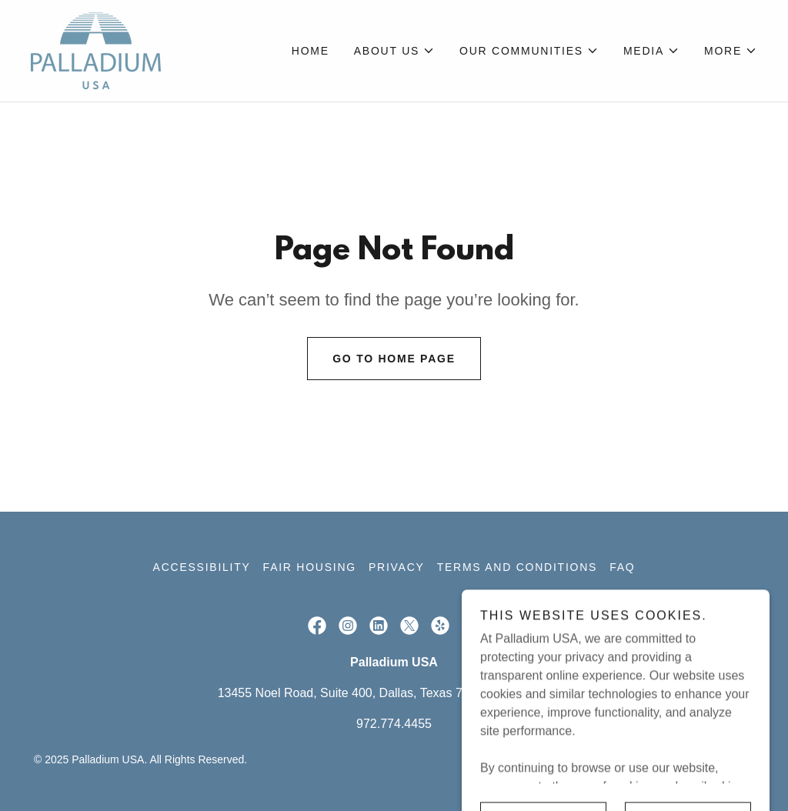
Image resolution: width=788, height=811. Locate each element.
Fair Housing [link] (309, 567)
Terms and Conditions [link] (517, 567)
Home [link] (310, 51)
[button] (394, 51)
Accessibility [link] (202, 567)
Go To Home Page (394, 358)
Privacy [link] (397, 567)
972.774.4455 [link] (394, 723)
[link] (96, 49)
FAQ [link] (622, 567)
